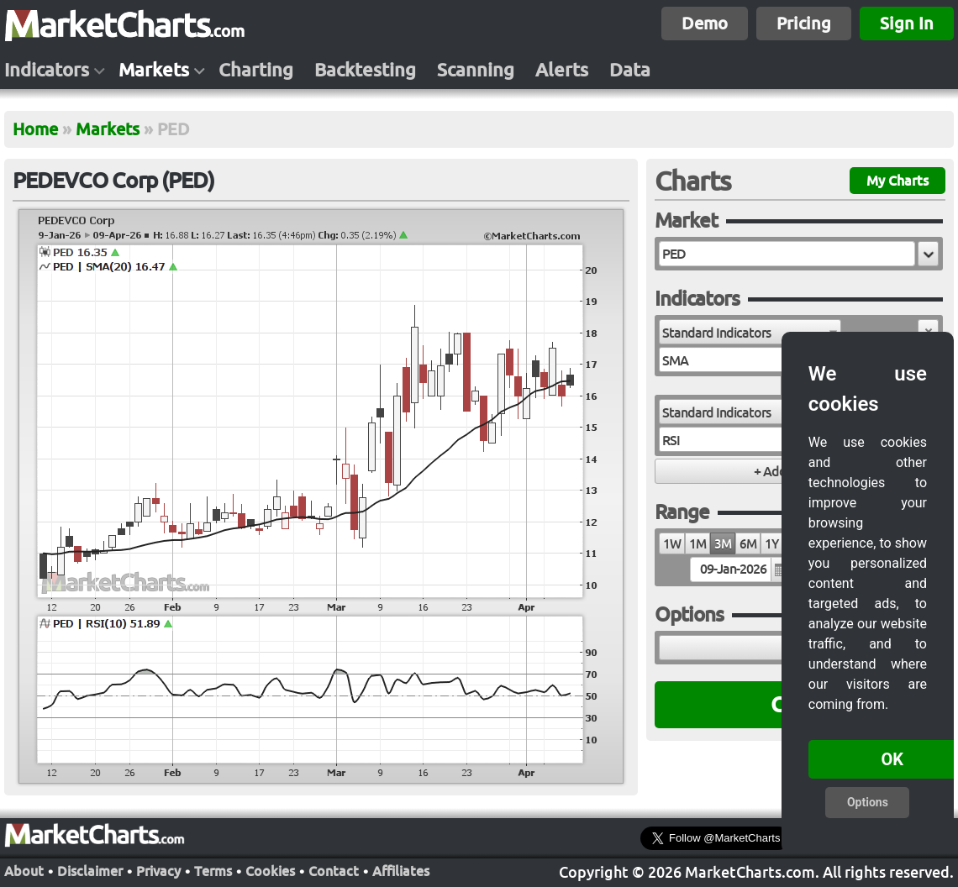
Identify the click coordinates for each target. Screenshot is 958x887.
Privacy (158, 871)
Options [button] (867, 802)
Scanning (475, 70)
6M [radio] (748, 544)
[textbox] (787, 253)
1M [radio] (697, 544)
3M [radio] (722, 544)
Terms (213, 871)
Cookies (270, 871)
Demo (705, 23)
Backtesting (365, 70)
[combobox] (750, 331)
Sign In (907, 23)
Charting (255, 70)
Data (629, 70)
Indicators (46, 70)
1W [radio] (672, 544)
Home (35, 129)
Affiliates (400, 871)
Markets (153, 70)
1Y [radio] (771, 544)
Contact (333, 871)
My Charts (897, 180)
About (24, 871)
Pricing (803, 23)
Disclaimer (90, 871)
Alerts (561, 70)
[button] (928, 253)
